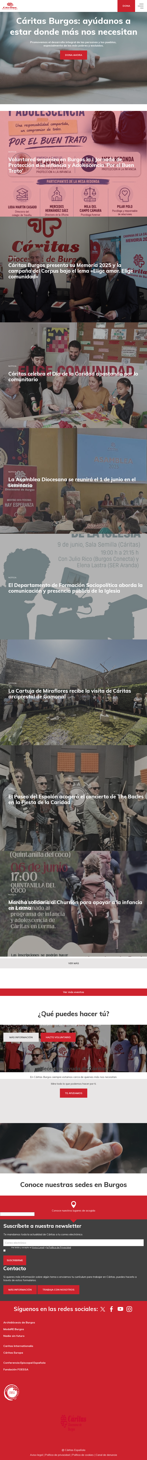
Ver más (73, 963)
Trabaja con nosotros (58, 1289)
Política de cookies (83, 1454)
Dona (126, 5)
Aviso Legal (38, 1247)
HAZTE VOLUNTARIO (58, 1037)
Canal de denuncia (106, 1454)
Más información (20, 1289)
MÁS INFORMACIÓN (21, 1037)
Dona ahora (73, 55)
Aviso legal (36, 1454)
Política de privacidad (57, 1454)
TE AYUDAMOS (73, 1093)
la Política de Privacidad (58, 1247)
